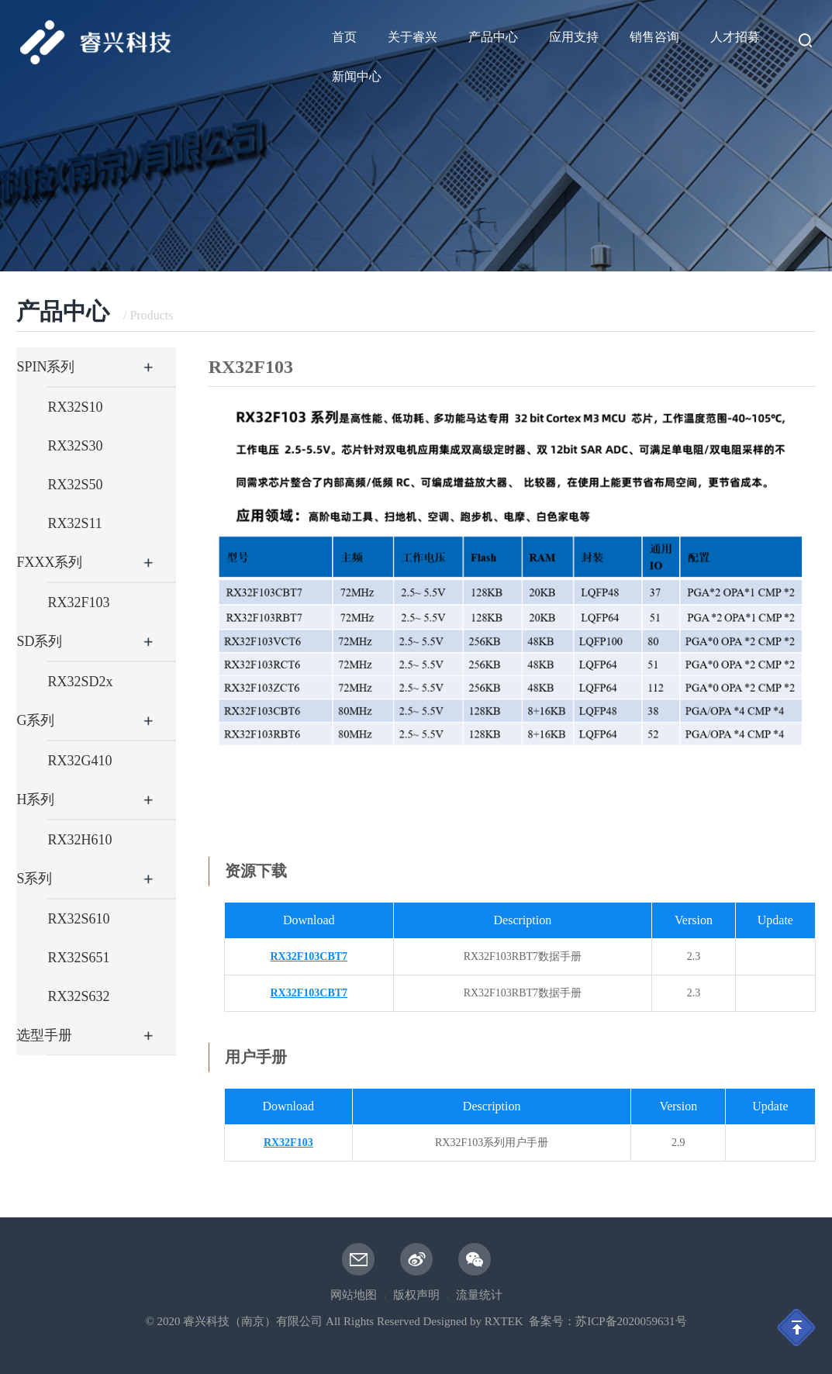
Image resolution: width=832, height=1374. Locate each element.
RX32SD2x (79, 681)
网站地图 (353, 1295)
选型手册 (44, 1035)
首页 (344, 36)
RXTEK (504, 1321)
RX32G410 (79, 760)
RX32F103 (78, 602)
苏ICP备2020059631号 (630, 1321)
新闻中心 (356, 76)
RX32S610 (78, 919)
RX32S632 (78, 996)
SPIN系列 (45, 367)
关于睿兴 (412, 36)
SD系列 (39, 641)
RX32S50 (74, 484)
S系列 (34, 878)
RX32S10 (74, 407)
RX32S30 (74, 446)
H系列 (35, 799)
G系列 (35, 720)
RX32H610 (79, 840)
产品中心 (493, 36)
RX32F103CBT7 (309, 956)
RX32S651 (78, 957)
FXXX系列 (49, 562)
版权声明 (416, 1295)
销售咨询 (654, 36)
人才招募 (735, 36)
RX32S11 (74, 523)
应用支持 (574, 36)
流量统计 (479, 1295)
